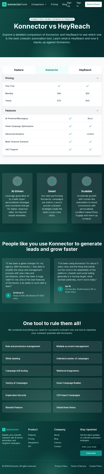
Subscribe (91, 453)
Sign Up (69, 4)
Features (52, 110)
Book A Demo (93, 4)
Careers (57, 442)
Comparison (39, 4)
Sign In (79, 4)
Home (24, 4)
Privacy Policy (61, 466)
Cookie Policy (95, 466)
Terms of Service (78, 466)
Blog (64, 4)
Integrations (33, 442)
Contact (57, 446)
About (56, 435)
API (29, 446)
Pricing (54, 4)
